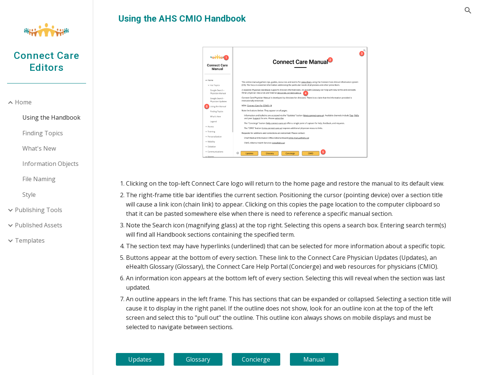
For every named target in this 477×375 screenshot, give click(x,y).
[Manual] (314, 359)
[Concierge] (256, 359)
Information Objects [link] (50, 164)
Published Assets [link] (38, 225)
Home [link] (23, 102)
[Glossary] (198, 359)
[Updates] (140, 359)
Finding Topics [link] (42, 133)
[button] (468, 10)
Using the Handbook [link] (51, 117)
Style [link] (29, 194)
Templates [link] (30, 240)
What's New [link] (39, 148)
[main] (285, 19)
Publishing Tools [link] (38, 210)
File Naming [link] (39, 179)
